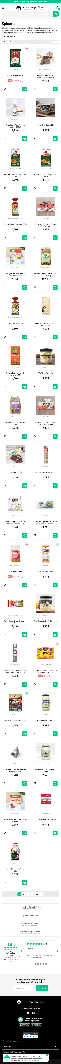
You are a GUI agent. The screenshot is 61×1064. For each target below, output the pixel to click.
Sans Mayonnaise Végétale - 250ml (46, 771)
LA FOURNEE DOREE (15, 218)
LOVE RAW (45, 218)
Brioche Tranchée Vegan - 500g (15, 224)
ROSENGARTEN (15, 665)
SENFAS (45, 367)
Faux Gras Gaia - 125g (46, 125)
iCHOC (45, 317)
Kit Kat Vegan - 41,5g (15, 75)
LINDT (15, 863)
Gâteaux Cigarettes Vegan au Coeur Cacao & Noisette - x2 (46, 523)
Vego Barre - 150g (15, 472)
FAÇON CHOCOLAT (45, 69)
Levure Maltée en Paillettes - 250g (15, 423)
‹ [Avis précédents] (21, 950)
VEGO (15, 466)
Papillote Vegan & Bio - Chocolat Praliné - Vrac (46, 76)
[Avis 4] (43, 964)
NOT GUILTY (15, 516)
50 (37, 894)
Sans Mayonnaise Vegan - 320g (45, 720)
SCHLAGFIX (15, 119)
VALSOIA (46, 516)
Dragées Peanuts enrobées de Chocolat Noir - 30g (46, 671)
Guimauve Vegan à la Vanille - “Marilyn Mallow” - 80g (15, 523)
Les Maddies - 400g (15, 571)
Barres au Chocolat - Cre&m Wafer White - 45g (46, 423)
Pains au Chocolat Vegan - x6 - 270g (15, 175)
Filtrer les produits (8, 41)
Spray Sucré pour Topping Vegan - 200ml (15, 126)
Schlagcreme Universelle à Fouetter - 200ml (15, 275)
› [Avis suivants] (57, 950)
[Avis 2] (38, 964)
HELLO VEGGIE (15, 565)
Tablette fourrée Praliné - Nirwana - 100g (15, 374)
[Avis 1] (35, 964)
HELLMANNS (45, 714)
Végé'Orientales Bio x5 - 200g (15, 720)
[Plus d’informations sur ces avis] (19, 956)
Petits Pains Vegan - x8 (15, 323)
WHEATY (46, 466)
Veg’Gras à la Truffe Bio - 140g (45, 621)
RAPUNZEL (15, 367)
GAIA (46, 119)
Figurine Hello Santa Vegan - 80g (15, 870)
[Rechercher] (27, 14)
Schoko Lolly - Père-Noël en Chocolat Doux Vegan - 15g (15, 671)
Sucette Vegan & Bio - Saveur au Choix (46, 820)
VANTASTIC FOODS (45, 268)
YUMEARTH (46, 813)
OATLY (15, 764)
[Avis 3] (41, 964)
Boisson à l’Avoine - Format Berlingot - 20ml (15, 771)
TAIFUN (45, 565)
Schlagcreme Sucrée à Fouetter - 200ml (15, 820)
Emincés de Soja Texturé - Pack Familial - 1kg (46, 275)
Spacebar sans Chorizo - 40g (45, 472)
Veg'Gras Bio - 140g (45, 373)
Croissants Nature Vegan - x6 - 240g (46, 175)
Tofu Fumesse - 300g (45, 571)
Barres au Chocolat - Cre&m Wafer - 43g (46, 225)
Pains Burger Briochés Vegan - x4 (15, 622)
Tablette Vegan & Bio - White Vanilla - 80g (46, 324)
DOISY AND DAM (46, 665)
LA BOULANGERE (15, 169)
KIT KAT (15, 69)
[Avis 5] (46, 964)
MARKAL (15, 417)
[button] (9, 36)
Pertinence (54, 42)
